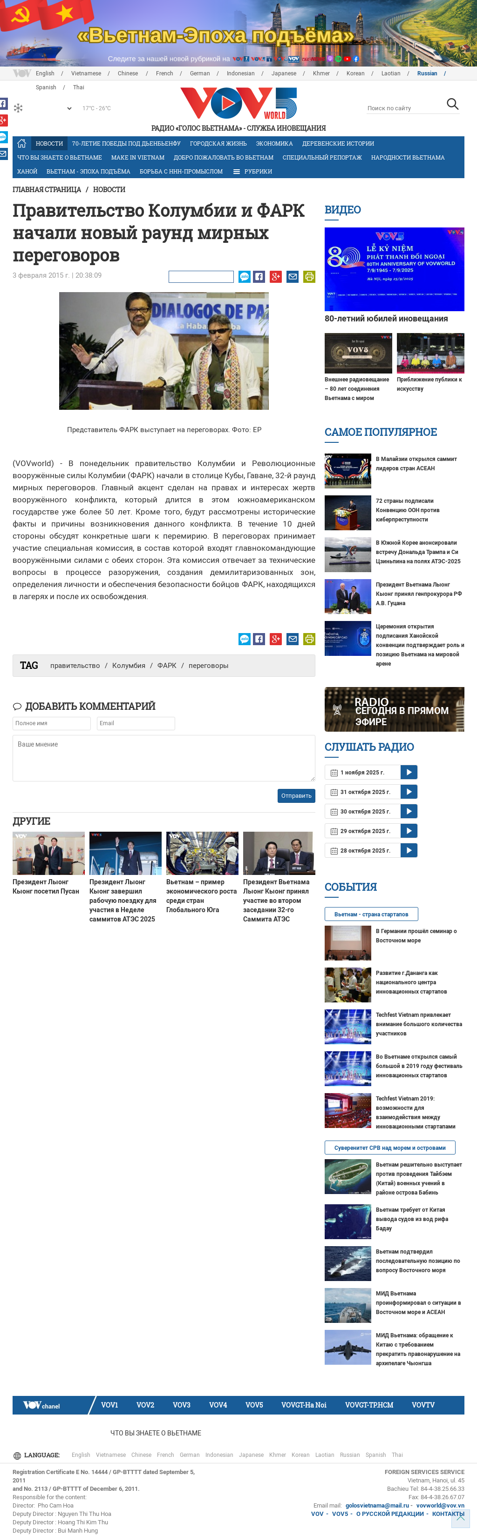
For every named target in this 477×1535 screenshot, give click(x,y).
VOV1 (109, 1405)
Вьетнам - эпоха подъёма (88, 171)
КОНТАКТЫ (448, 1513)
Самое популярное (381, 432)
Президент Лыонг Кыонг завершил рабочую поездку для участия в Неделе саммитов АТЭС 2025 (123, 900)
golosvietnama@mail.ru (377, 1505)
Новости (49, 143)
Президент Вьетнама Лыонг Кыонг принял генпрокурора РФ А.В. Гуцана (419, 594)
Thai (397, 1455)
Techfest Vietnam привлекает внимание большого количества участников (419, 1024)
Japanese (284, 73)
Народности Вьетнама (408, 157)
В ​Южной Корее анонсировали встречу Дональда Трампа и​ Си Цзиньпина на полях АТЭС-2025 (418, 552)
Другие (31, 821)
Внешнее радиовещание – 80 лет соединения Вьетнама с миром (357, 388)
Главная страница (47, 189)
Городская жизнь (218, 143)
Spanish (376, 1455)
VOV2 (145, 1405)
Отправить (296, 795)
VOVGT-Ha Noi (304, 1405)
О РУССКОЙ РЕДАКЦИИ (390, 1513)
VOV (317, 1513)
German (200, 73)
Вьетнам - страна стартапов (371, 914)
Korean (356, 73)
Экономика (274, 143)
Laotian (391, 73)
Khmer (321, 73)
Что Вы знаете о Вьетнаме (59, 157)
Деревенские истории (338, 143)
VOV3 (182, 1405)
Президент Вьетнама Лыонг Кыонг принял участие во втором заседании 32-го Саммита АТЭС (276, 900)
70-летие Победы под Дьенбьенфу (126, 143)
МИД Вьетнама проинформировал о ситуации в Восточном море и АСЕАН (418, 1302)
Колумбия (128, 665)
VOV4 (218, 1405)
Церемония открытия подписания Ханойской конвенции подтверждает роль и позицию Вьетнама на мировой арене (420, 645)
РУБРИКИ (252, 171)
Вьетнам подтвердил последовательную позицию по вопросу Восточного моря (418, 1261)
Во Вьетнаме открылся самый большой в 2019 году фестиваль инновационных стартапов (419, 1066)
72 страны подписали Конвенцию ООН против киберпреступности (408, 510)
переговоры (209, 665)
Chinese (128, 73)
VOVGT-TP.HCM (369, 1405)
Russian (427, 73)
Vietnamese (86, 73)
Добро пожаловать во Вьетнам (223, 157)
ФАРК (167, 665)
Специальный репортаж (322, 157)
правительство (75, 665)
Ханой (27, 171)
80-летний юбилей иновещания (386, 318)
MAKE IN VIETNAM (137, 157)
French (164, 73)
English (45, 73)
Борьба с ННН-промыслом (181, 171)
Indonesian (241, 73)
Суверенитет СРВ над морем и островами (390, 1148)
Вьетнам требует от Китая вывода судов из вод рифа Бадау (412, 1219)
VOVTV (423, 1405)
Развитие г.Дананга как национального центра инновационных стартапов (411, 982)
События (351, 887)
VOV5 (254, 1405)
